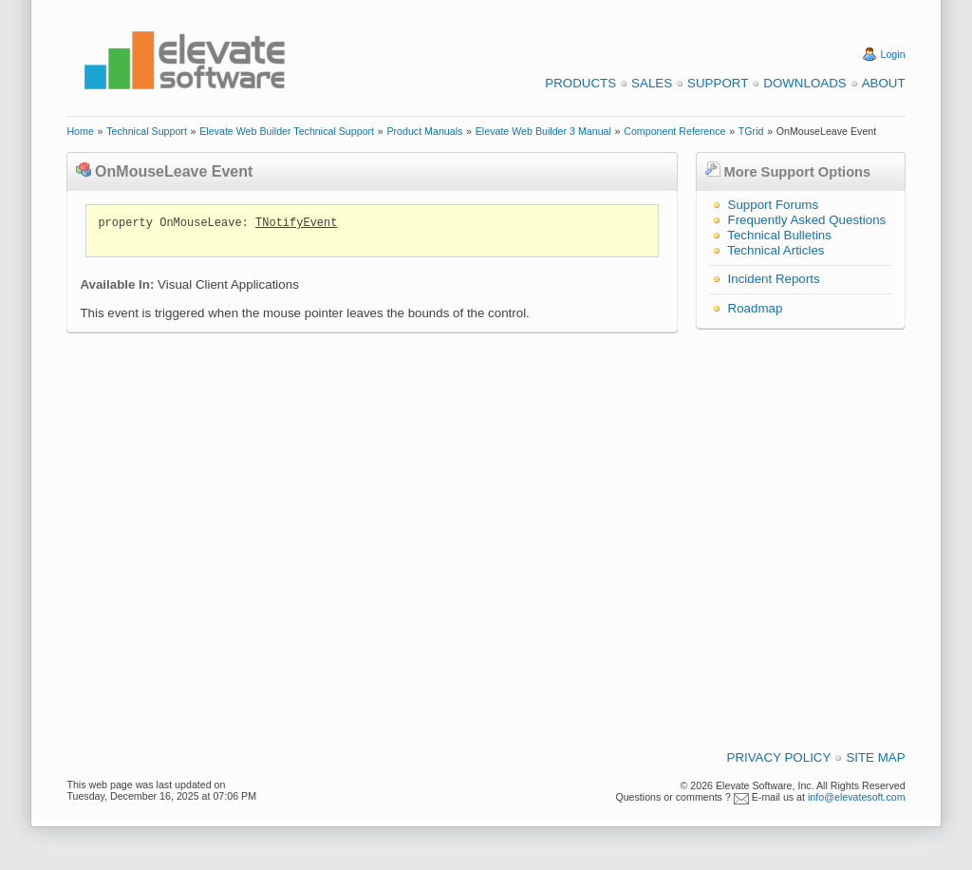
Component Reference (674, 131)
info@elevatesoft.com (857, 797)
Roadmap (755, 308)
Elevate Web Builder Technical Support (286, 131)
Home (79, 131)
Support (717, 83)
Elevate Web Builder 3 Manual (543, 131)
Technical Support (146, 131)
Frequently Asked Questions (807, 220)
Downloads (804, 83)
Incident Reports (774, 279)
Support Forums (773, 205)
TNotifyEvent (296, 223)
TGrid (751, 131)
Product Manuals (424, 131)
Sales (651, 83)
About (884, 83)
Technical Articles (775, 250)
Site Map (875, 757)
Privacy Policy (779, 757)
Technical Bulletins (779, 235)
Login (893, 54)
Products (580, 83)
